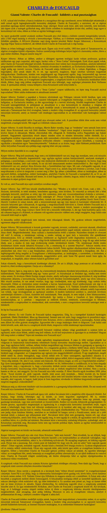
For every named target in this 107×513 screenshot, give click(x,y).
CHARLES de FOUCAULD (53, 7)
